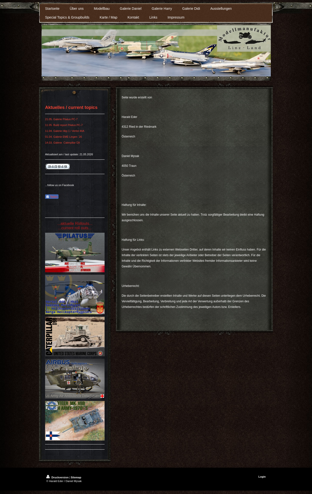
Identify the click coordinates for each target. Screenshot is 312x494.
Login (262, 476)
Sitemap (76, 477)
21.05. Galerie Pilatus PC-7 (61, 119)
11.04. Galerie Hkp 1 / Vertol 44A (64, 130)
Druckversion (57, 477)
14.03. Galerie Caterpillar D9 (62, 142)
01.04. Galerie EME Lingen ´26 (63, 136)
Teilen (52, 197)
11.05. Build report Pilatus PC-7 (64, 125)
